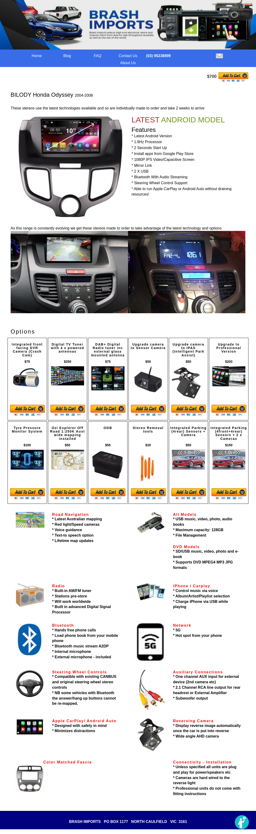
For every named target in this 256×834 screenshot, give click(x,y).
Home (37, 56)
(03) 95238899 (158, 56)
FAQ (97, 56)
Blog (67, 56)
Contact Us (128, 56)
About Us (128, 63)
